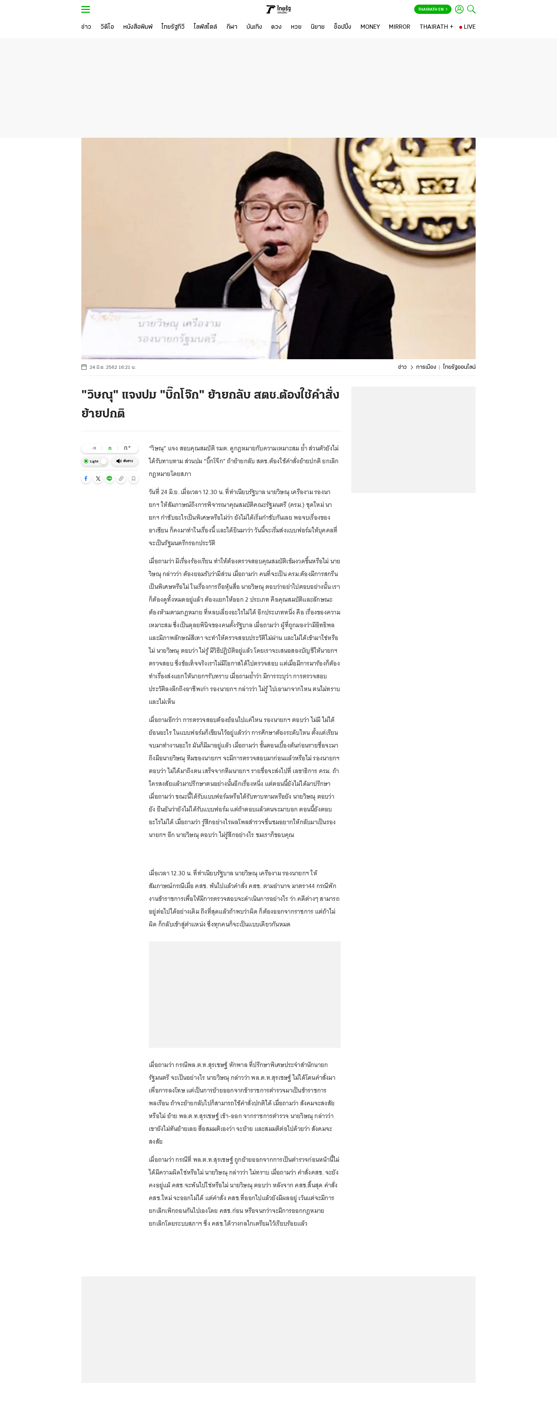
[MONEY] (370, 27)
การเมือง (426, 367)
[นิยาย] (318, 27)
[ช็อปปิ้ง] (342, 27)
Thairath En (433, 9)
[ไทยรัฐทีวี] (173, 27)
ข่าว (402, 367)
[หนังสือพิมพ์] (138, 27)
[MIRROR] (399, 27)
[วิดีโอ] (107, 27)
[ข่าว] (86, 27)
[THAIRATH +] (437, 27)
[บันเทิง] (254, 27)
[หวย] (296, 27)
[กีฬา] (231, 27)
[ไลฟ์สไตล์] (205, 27)
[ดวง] (276, 27)
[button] (86, 478)
